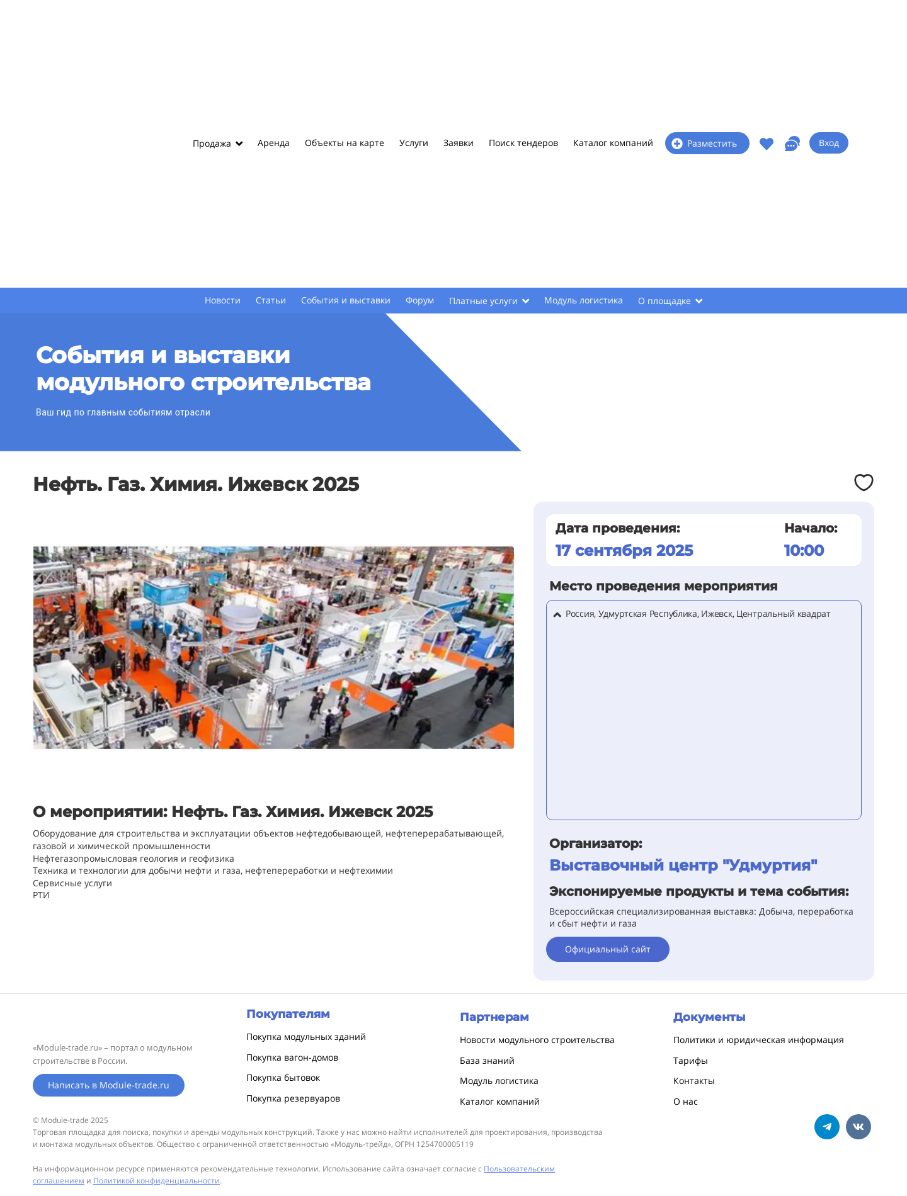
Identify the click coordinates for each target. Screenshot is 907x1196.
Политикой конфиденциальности (156, 1180)
